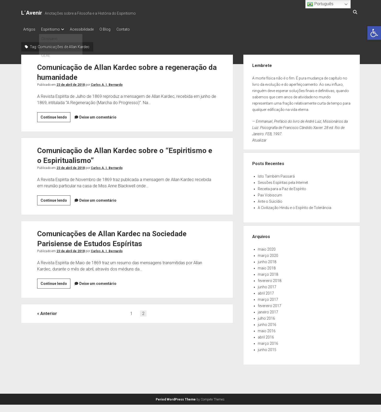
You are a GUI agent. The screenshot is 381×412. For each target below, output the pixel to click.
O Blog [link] (111, 29)
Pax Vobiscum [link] (270, 194)
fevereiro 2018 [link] (269, 279)
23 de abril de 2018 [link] (71, 83)
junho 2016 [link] (267, 323)
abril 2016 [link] (266, 336)
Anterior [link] (48, 312)
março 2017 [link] (268, 298)
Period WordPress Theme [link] (176, 398)
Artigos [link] (29, 29)
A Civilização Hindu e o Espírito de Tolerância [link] (294, 206)
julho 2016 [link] (266, 317)
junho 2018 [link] (267, 260)
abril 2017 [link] (266, 292)
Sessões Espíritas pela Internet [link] (283, 181)
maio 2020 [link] (267, 248)
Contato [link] (131, 29)
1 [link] (131, 312)
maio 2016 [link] (267, 330)
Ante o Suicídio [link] (270, 200)
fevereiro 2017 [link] (269, 304)
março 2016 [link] (268, 342)
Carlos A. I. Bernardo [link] (107, 83)
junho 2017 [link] (267, 286)
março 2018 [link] (268, 273)
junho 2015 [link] (267, 348)
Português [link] (320, 4)
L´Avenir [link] (31, 13)
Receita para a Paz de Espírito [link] (282, 187)
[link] (374, 33)
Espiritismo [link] (52, 29)
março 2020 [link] (268, 254)
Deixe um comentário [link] (97, 116)
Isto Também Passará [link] (276, 175)
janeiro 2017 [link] (268, 311)
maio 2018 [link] (267, 267)
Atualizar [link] (259, 139)
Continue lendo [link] (55, 116)
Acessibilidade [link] (86, 29)
